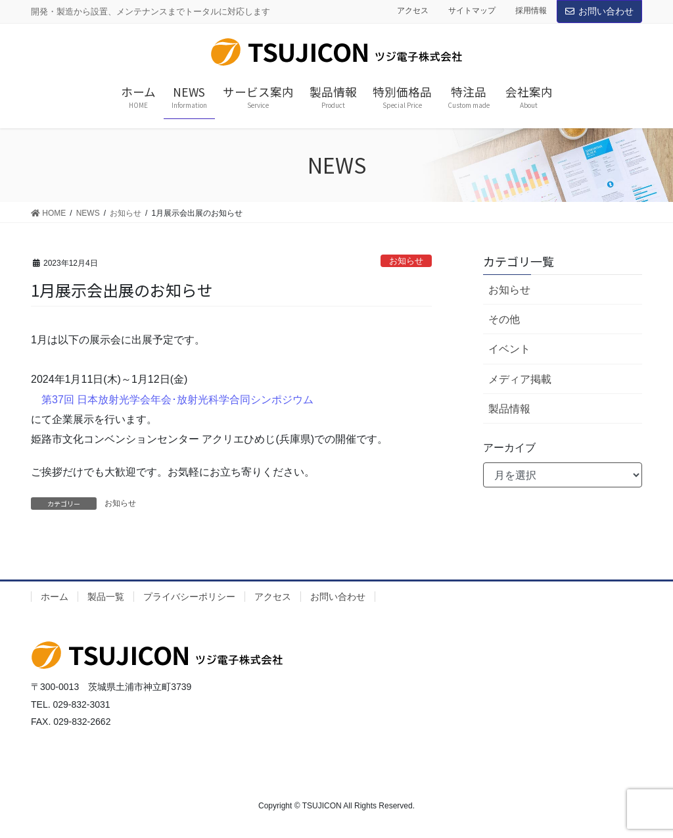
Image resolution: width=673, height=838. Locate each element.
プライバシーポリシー (189, 596)
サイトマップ (472, 10)
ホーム (54, 596)
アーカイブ (509, 447)
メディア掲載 (519, 379)
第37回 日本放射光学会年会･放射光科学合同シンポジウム (177, 399)
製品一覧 (105, 596)
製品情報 (509, 408)
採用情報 (531, 10)
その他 (504, 319)
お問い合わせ (599, 11)
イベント (509, 349)
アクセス (413, 10)
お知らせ (406, 261)
